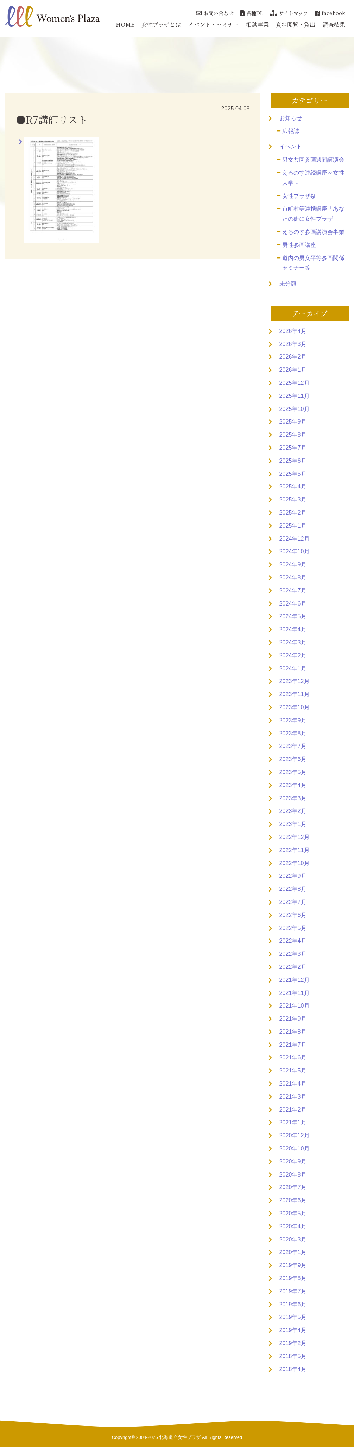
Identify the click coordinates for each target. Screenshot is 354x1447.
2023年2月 (292, 811)
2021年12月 (294, 980)
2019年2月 (292, 1343)
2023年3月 (292, 798)
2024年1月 (292, 668)
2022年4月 (292, 941)
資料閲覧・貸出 (296, 24)
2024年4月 (292, 629)
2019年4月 (292, 1330)
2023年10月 (294, 707)
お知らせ (290, 118)
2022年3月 (292, 954)
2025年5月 (292, 474)
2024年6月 (292, 604)
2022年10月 (294, 863)
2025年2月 (292, 513)
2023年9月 (292, 720)
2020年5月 (292, 1213)
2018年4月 (292, 1369)
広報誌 (290, 131)
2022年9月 (292, 876)
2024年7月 (292, 591)
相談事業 (257, 24)
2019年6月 (292, 1304)
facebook (330, 13)
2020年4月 (292, 1226)
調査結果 (334, 24)
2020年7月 (292, 1187)
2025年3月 (292, 500)
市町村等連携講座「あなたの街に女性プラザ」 (313, 214)
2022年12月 (294, 837)
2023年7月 (292, 746)
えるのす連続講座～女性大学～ (313, 178)
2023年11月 (294, 694)
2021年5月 (292, 1071)
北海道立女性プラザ (180, 1437)
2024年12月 (294, 539)
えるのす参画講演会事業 (313, 232)
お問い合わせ (214, 13)
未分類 (287, 284)
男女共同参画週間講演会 (313, 160)
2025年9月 (292, 422)
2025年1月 (292, 526)
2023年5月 (292, 772)
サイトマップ (289, 13)
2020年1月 (292, 1252)
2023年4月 (292, 785)
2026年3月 (292, 344)
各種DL (251, 13)
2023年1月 (292, 824)
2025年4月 (292, 487)
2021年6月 (292, 1057)
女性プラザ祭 (299, 196)
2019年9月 (292, 1265)
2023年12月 (294, 681)
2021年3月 (292, 1097)
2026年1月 (292, 370)
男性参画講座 (299, 245)
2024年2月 (292, 655)
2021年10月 (294, 1006)
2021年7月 (292, 1045)
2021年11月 (294, 993)
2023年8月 (292, 733)
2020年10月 (294, 1148)
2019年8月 (292, 1278)
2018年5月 (292, 1356)
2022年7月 (292, 902)
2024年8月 (292, 577)
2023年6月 (292, 759)
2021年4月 (292, 1084)
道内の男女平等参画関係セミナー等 (313, 263)
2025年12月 (294, 383)
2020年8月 (292, 1175)
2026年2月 (292, 357)
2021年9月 (292, 1019)
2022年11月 (294, 850)
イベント (290, 147)
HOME (125, 24)
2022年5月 (292, 928)
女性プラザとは (161, 24)
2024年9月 (292, 564)
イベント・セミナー (213, 24)
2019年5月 (292, 1317)
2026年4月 (292, 331)
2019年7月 (292, 1291)
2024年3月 (292, 642)
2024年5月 (292, 616)
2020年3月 (292, 1239)
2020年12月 (294, 1135)
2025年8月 (292, 435)
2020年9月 (292, 1162)
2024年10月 (294, 551)
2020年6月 (292, 1200)
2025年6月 (292, 461)
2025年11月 (294, 396)
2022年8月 (292, 889)
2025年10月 (294, 409)
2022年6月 (292, 915)
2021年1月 (292, 1122)
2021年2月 (292, 1110)
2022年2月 (292, 967)
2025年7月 (292, 448)
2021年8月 (292, 1032)
